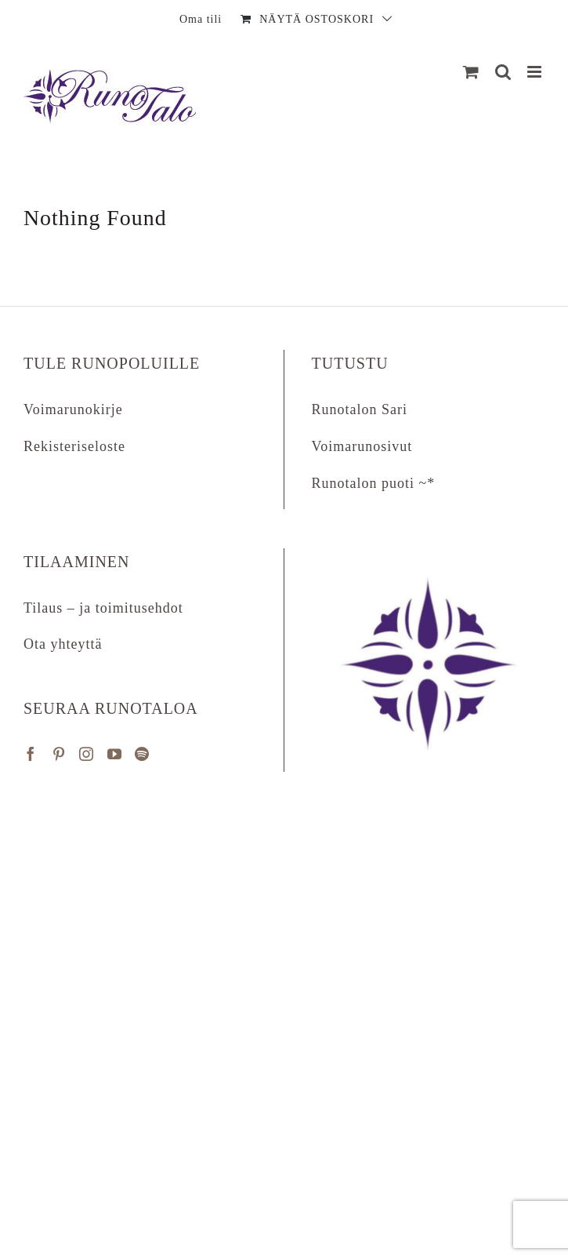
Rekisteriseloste (74, 446)
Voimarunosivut (362, 446)
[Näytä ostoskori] (471, 72)
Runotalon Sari (360, 409)
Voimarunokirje (73, 409)
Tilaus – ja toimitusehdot (103, 608)
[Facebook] (31, 754)
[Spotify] (142, 754)
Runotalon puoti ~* (374, 483)
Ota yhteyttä (63, 644)
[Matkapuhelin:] (535, 72)
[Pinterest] (59, 754)
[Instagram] (86, 754)
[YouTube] (114, 754)
